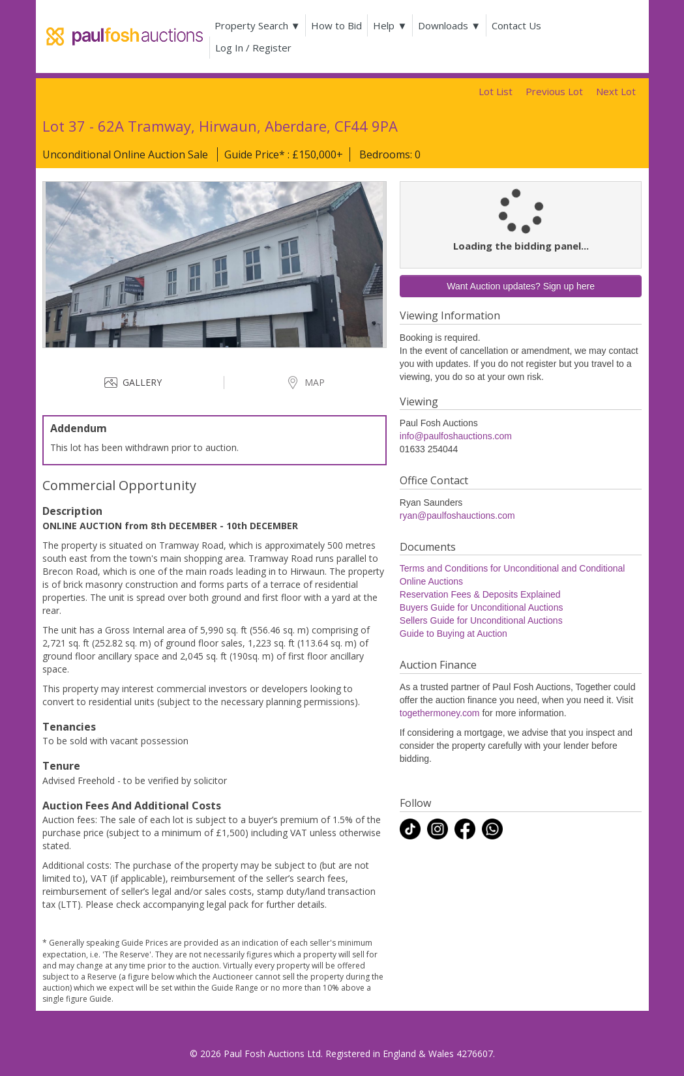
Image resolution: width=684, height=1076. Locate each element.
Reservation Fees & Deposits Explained (480, 594)
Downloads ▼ (452, 25)
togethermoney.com (440, 713)
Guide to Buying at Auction (453, 633)
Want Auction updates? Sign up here (521, 286)
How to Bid (339, 25)
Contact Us (519, 25)
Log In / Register (256, 47)
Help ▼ (392, 25)
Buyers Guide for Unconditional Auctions (481, 607)
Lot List (496, 91)
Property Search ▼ (260, 25)
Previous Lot (554, 91)
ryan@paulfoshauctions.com (457, 515)
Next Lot (616, 91)
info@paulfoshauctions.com (456, 436)
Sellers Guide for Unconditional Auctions (481, 620)
